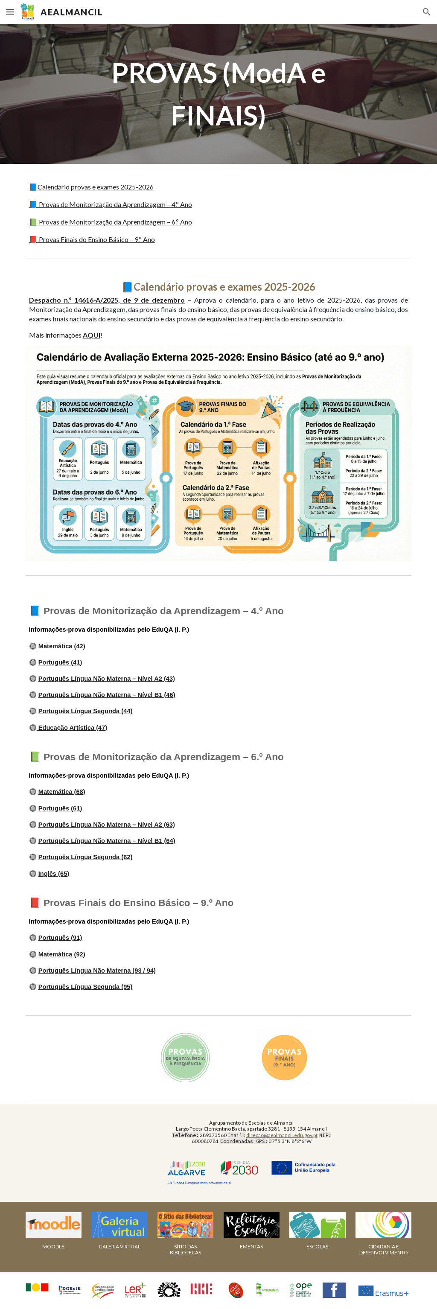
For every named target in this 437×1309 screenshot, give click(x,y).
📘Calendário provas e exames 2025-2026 (91, 187)
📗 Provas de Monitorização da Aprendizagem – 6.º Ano (110, 222)
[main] (218, 94)
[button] (10, 11)
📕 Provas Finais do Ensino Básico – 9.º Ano (92, 239)
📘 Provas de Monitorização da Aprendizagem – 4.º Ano (110, 204)
